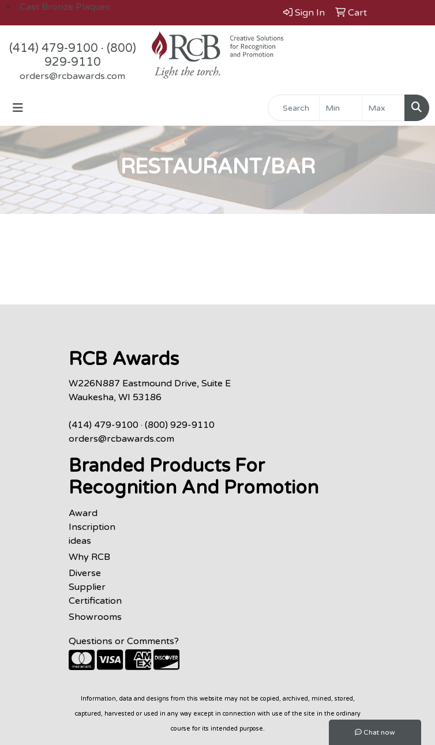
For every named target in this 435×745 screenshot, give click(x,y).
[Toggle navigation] (18, 108)
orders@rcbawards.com (72, 76)
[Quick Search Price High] (383, 108)
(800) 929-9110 (90, 55)
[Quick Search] (294, 108)
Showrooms (95, 617)
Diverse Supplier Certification (95, 587)
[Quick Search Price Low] (340, 108)
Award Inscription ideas (92, 527)
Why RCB (89, 557)
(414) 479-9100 (53, 48)
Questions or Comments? (124, 641)
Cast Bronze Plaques (65, 7)
